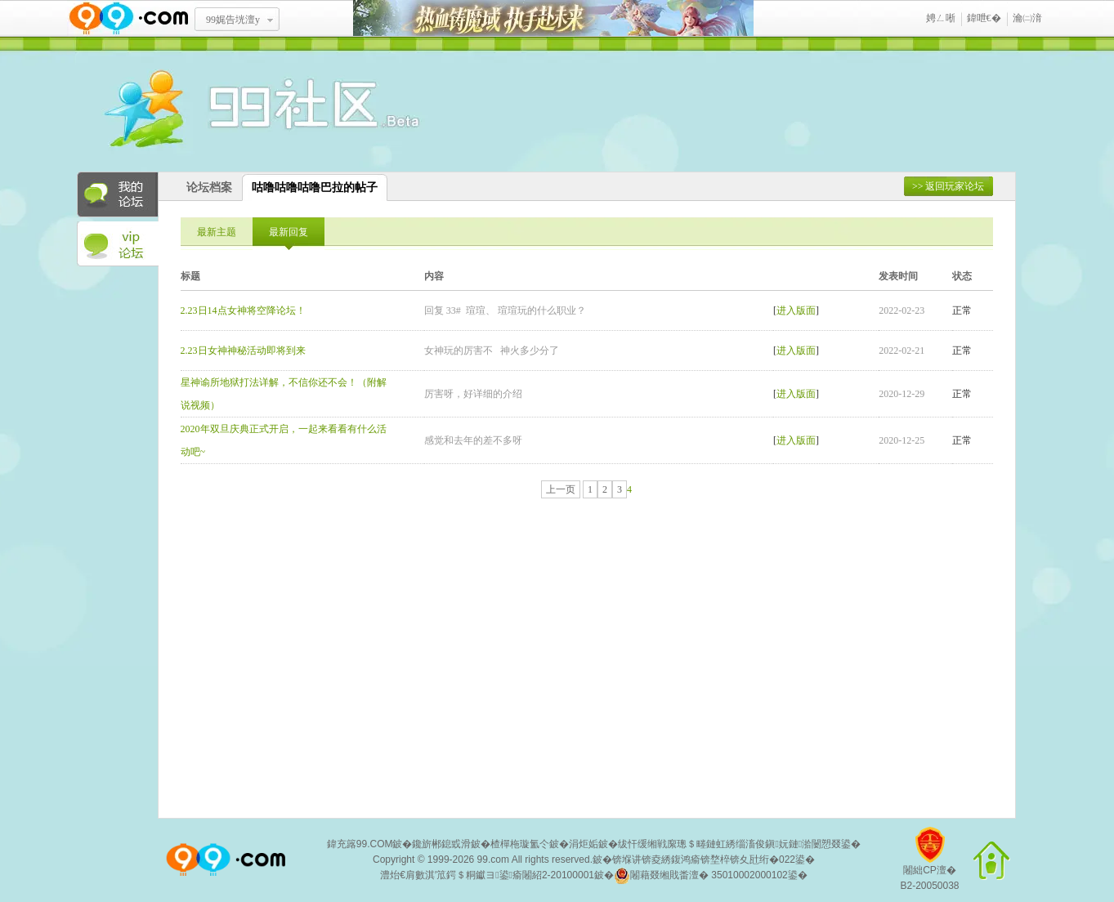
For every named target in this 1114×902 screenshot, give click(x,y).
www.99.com (128, 18)
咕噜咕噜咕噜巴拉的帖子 (315, 187)
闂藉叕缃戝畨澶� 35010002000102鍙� (711, 876)
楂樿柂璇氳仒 (519, 844)
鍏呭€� (984, 18)
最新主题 (216, 232)
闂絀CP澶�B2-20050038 (929, 864)
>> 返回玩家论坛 (948, 186)
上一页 (560, 489)
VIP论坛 (118, 244)
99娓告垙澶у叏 (233, 25)
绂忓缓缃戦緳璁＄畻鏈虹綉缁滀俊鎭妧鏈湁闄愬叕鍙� (739, 844)
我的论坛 (118, 194)
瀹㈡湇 (1027, 18)
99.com (493, 859)
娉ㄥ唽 (940, 18)
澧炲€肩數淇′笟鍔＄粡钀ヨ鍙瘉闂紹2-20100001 (487, 875)
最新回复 (288, 232)
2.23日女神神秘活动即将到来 (243, 350)
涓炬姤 (583, 844)
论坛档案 (209, 187)
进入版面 (796, 310)
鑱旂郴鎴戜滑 (441, 844)
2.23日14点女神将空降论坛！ (243, 310)
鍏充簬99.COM (360, 844)
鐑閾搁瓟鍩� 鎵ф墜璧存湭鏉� (553, 18)
